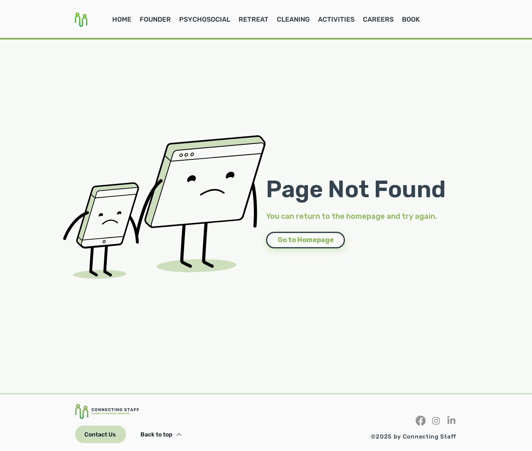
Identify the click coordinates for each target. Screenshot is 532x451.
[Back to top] (161, 434)
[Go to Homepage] (305, 240)
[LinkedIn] (451, 421)
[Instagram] (436, 421)
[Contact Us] (100, 434)
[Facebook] (421, 421)
